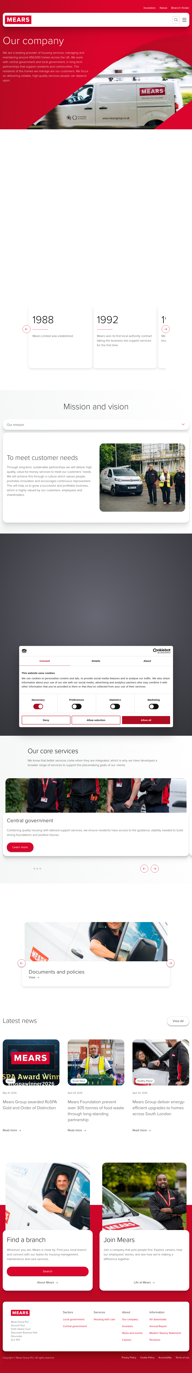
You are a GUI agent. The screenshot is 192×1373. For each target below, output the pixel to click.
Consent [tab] (44, 660)
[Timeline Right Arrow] (166, 329)
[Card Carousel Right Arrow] (155, 869)
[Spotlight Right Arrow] (170, 963)
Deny (46, 720)
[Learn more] (20, 847)
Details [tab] (96, 660)
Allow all (146, 720)
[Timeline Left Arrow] (26, 329)
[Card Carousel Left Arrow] (144, 869)
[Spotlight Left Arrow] (21, 963)
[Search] (48, 1271)
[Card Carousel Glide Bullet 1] (34, 868)
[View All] (178, 1021)
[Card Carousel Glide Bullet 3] (40, 868)
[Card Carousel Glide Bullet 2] (37, 868)
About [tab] (147, 660)
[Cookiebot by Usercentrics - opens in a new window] (155, 650)
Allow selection (96, 720)
